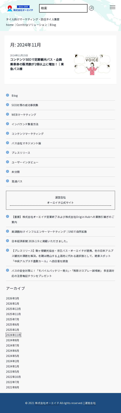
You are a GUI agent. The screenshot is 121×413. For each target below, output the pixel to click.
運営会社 (90, 403)
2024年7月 (12, 345)
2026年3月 (12, 298)
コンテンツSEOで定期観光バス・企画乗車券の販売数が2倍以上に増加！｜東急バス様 (37, 64)
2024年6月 (12, 350)
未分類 (16, 172)
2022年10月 (13, 377)
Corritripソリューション (31, 25)
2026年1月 (12, 303)
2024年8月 (12, 340)
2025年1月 (12, 330)
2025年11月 (13, 314)
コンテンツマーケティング (28, 133)
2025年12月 (13, 309)
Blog (53, 25)
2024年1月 (12, 366)
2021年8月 (12, 387)
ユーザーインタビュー (25, 162)
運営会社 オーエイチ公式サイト (60, 200)
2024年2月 (12, 361)
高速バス (17, 181)
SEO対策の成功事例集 (25, 105)
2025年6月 (12, 324)
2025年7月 (12, 319)
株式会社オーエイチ (47, 403)
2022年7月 (12, 382)
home (10, 25)
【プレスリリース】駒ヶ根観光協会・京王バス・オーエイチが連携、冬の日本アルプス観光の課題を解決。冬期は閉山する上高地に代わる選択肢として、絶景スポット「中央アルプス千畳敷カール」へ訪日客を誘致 (62, 256)
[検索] (91, 8)
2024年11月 (13, 335)
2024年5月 (12, 356)
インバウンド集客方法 (25, 124)
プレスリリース (21, 153)
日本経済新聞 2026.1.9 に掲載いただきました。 (40, 241)
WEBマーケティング (24, 114)
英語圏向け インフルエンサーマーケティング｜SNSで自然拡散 (49, 231)
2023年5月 (12, 371)
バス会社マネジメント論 (26, 143)
